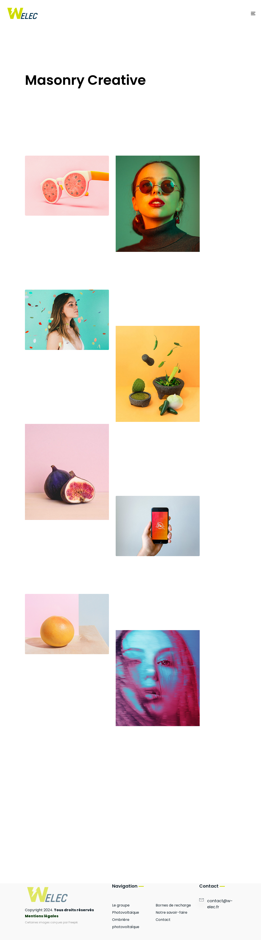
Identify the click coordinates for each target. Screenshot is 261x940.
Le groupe (121, 905)
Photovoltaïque (125, 912)
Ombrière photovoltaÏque (125, 923)
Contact (163, 919)
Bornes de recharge (173, 905)
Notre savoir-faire (171, 912)
